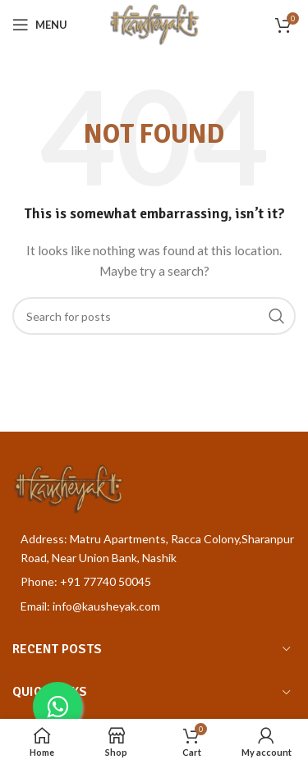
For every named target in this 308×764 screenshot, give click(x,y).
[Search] (154, 316)
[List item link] (154, 582)
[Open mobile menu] (40, 24)
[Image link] (67, 488)
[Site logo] (154, 23)
